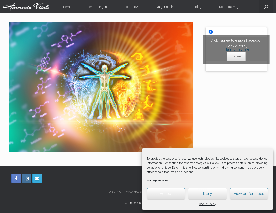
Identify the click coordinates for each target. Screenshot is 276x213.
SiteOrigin (134, 203)
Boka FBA (131, 7)
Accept (166, 193)
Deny (207, 193)
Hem (66, 7)
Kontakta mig (228, 7)
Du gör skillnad (167, 7)
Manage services (157, 180)
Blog (198, 7)
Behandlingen (97, 7)
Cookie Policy (207, 204)
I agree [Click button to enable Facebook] (236, 56)
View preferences (249, 193)
